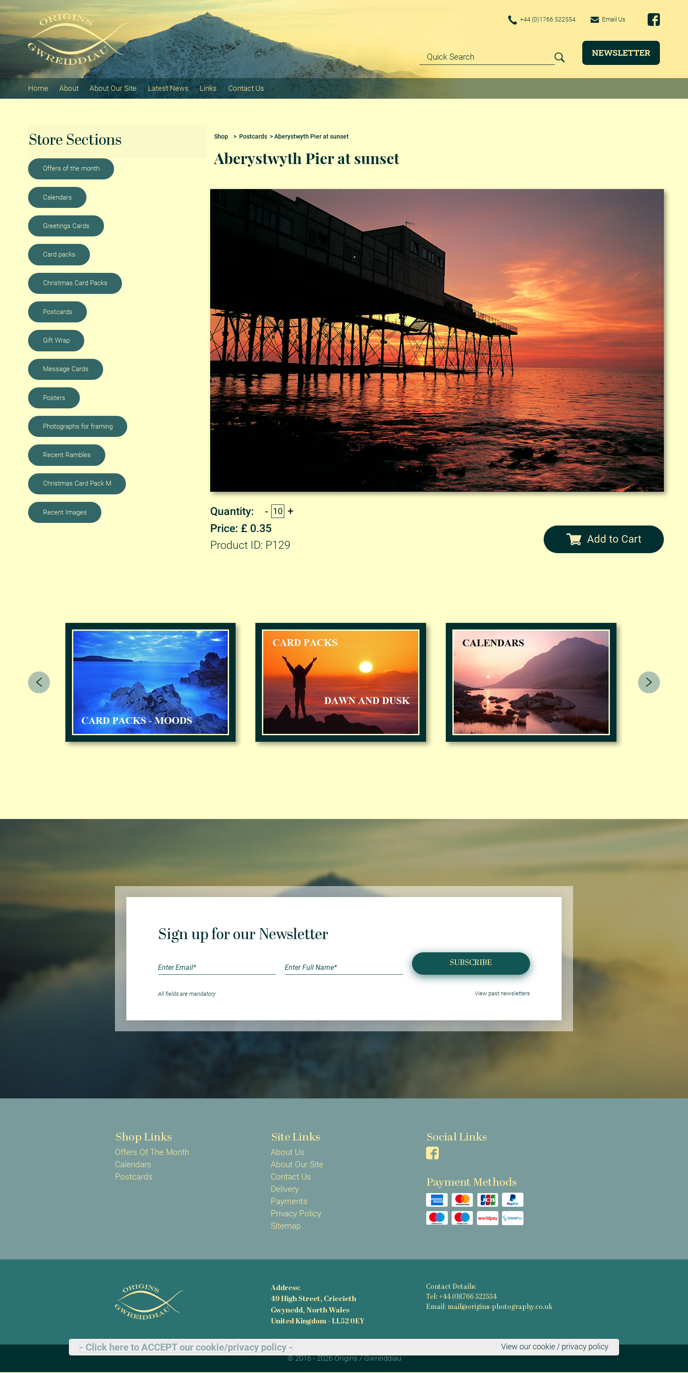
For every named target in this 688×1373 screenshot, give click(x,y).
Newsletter (621, 52)
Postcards (57, 311)
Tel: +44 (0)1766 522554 (461, 1297)
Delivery (285, 1189)
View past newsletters (502, 993)
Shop (221, 136)
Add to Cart (603, 539)
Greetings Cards (66, 225)
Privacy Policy (296, 1214)
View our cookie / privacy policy (551, 1347)
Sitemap (286, 1226)
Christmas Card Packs (75, 283)
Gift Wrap (56, 340)
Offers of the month (71, 168)
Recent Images (65, 512)
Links (208, 87)
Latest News (168, 87)
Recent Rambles (67, 454)
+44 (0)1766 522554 (538, 20)
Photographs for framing (78, 426)
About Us (288, 1152)
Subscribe (471, 963)
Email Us (606, 19)
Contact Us (246, 87)
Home (38, 87)
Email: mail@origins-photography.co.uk (489, 1307)
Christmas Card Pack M (77, 483)
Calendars (57, 197)
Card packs (59, 254)
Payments (289, 1201)
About (69, 87)
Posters (54, 397)
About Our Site (113, 87)
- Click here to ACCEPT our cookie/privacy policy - (186, 1347)
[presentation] (39, 682)
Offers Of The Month (152, 1152)
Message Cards (66, 368)
